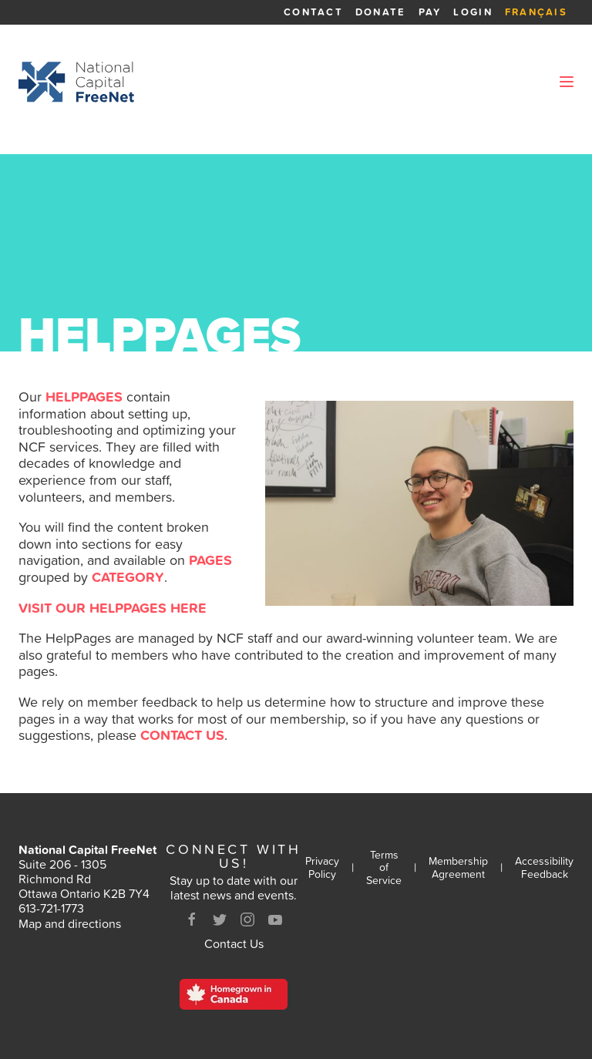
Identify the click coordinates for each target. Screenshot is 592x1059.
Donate (380, 12)
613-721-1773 (51, 908)
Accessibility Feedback (544, 868)
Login (472, 12)
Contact (313, 12)
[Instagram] (247, 919)
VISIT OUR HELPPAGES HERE (112, 607)
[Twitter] (219, 919)
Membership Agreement (458, 868)
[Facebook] (192, 919)
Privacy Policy (322, 868)
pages (210, 560)
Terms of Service (384, 868)
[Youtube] (275, 919)
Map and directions (69, 923)
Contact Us (234, 943)
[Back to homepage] (76, 81)
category (128, 576)
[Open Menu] (567, 82)
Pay (430, 12)
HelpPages (84, 396)
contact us (182, 734)
